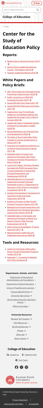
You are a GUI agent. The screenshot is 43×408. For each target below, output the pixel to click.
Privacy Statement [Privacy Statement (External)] (20, 400)
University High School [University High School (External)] (20, 296)
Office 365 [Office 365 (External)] (20, 334)
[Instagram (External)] (26, 367)
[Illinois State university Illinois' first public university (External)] (21, 380)
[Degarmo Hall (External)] (29, 354)
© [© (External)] (3, 392)
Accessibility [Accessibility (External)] (34, 404)
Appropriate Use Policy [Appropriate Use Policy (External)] (13, 404)
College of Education (16, 17)
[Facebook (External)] (16, 367)
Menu (38, 3)
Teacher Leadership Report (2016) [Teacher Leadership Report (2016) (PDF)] (21, 73)
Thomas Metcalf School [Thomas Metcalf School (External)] (20, 292)
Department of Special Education (20, 284)
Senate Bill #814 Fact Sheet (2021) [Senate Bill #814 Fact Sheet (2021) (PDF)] (21, 103)
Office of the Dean (20, 306)
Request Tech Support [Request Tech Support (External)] (20, 319)
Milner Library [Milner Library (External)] (20, 338)
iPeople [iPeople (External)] (20, 330)
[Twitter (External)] (21, 367)
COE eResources (20, 323)
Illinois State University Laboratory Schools (21, 301)
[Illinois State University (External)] (11, 2)
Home (7, 26)
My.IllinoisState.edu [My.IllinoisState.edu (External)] (20, 327)
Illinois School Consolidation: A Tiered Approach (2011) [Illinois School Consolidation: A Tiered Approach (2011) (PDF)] (23, 228)
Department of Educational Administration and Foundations (20, 278)
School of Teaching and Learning (20, 288)
